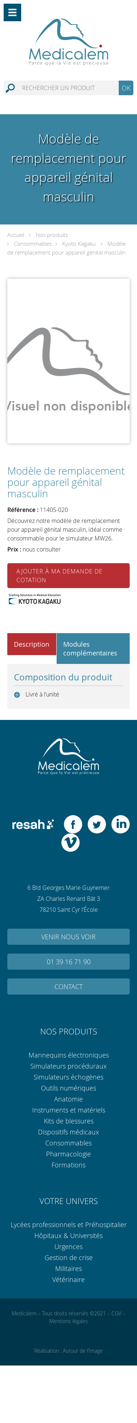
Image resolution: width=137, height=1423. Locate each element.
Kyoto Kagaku (79, 243)
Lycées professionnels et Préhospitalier (69, 1224)
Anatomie (68, 1099)
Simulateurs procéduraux (68, 1066)
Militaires (68, 1268)
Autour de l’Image (83, 1350)
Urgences (68, 1246)
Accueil (15, 234)
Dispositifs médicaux (68, 1131)
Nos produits (52, 234)
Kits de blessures (69, 1121)
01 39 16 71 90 (69, 961)
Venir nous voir (68, 936)
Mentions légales (68, 1321)
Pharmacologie (68, 1153)
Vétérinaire (68, 1279)
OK (126, 87)
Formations (68, 1164)
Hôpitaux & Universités (68, 1235)
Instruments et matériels (68, 1110)
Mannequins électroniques (68, 1055)
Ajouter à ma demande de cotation (59, 575)
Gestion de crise (69, 1257)
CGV (116, 1313)
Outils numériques (68, 1088)
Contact (68, 986)
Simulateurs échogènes (68, 1077)
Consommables (33, 243)
